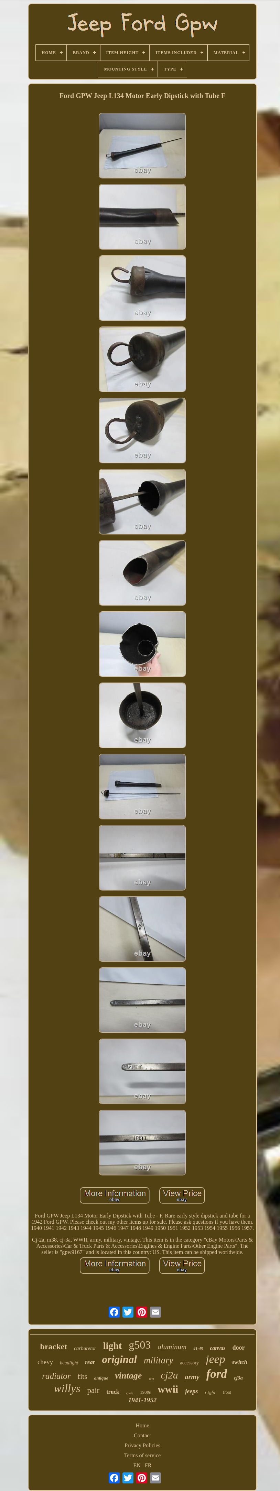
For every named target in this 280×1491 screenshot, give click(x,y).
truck (112, 1392)
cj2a (169, 1375)
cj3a (238, 1378)
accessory (189, 1362)
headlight (69, 1362)
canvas (217, 1348)
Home (142, 1425)
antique (101, 1378)
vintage (128, 1376)
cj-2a (129, 1393)
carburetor (85, 1348)
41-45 (198, 1348)
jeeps (191, 1391)
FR (148, 1465)
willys (67, 1388)
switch (239, 1362)
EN (137, 1465)
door (238, 1347)
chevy (45, 1361)
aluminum (172, 1347)
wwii (168, 1389)
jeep (215, 1359)
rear (90, 1362)
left (151, 1379)
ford (216, 1374)
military (158, 1360)
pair (93, 1390)
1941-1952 (142, 1400)
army (192, 1377)
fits (82, 1376)
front (227, 1392)
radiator (56, 1376)
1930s (145, 1392)
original (119, 1359)
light (112, 1345)
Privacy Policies (142, 1445)
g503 (140, 1345)
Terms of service (142, 1455)
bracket (53, 1346)
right (210, 1393)
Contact (142, 1435)
